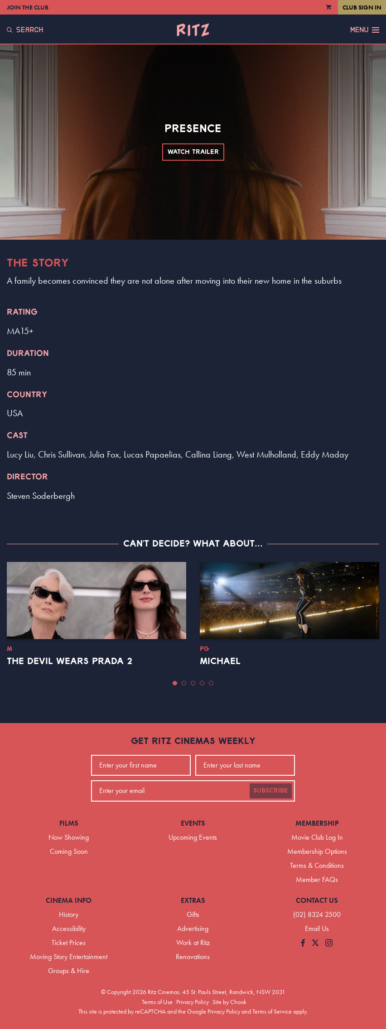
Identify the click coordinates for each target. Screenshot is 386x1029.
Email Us (317, 928)
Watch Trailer (193, 152)
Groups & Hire (68, 970)
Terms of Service (272, 1011)
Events (193, 823)
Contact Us (317, 900)
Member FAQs (317, 879)
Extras (193, 900)
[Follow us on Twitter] (315, 943)
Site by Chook (229, 1002)
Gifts (193, 914)
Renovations (193, 956)
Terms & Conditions (317, 865)
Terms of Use (157, 1002)
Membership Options (317, 851)
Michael (220, 661)
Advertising (192, 928)
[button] (175, 683)
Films (68, 823)
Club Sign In (362, 7)
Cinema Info (69, 900)
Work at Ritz (193, 942)
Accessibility (69, 928)
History (68, 914)
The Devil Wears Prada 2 (69, 661)
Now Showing (68, 837)
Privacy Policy (192, 1002)
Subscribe (270, 791)
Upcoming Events (193, 837)
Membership (317, 823)
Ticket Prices (69, 942)
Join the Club (27, 7)
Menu (364, 30)
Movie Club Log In (317, 837)
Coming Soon (69, 851)
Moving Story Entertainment (68, 956)
